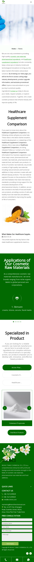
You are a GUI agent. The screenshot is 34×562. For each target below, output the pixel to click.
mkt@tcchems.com (10, 500)
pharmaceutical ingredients (11, 59)
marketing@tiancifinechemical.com (13, 505)
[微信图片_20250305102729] (9, 455)
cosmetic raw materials (18, 56)
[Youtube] (30, 553)
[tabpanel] (17, 304)
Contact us (13, 91)
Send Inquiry (10, 544)
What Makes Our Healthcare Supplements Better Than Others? (17, 234)
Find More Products (17, 433)
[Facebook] (27, 553)
